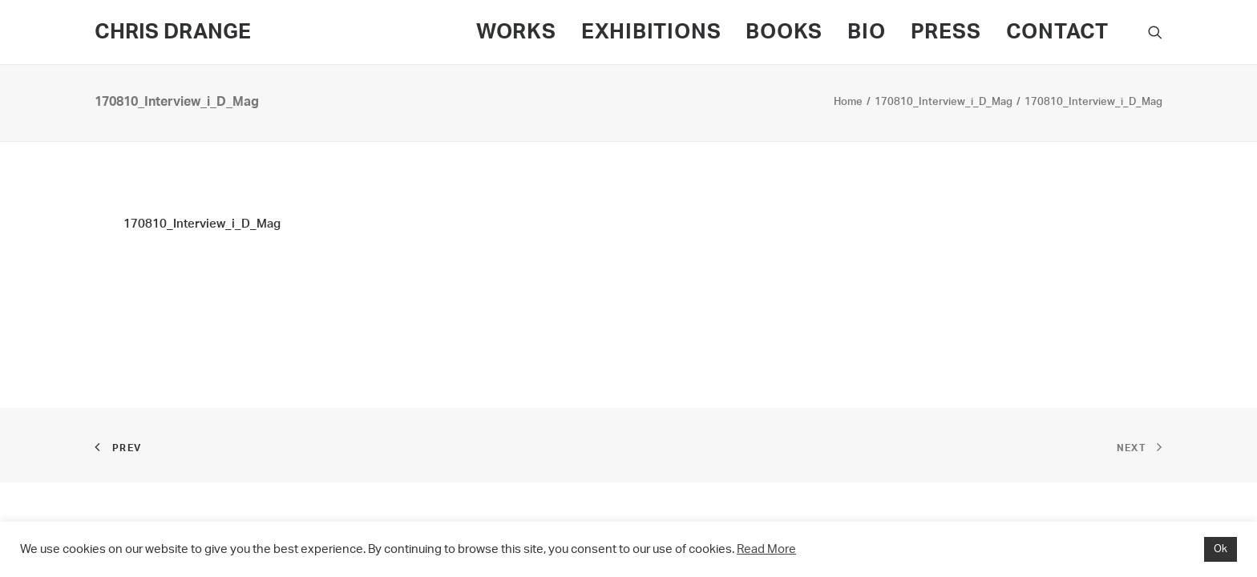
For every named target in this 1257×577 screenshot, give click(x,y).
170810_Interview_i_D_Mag (943, 102)
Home (848, 102)
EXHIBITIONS (651, 32)
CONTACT (1057, 32)
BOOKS (784, 32)
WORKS (516, 32)
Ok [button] (1220, 549)
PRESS (946, 32)
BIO (866, 32)
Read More (766, 549)
